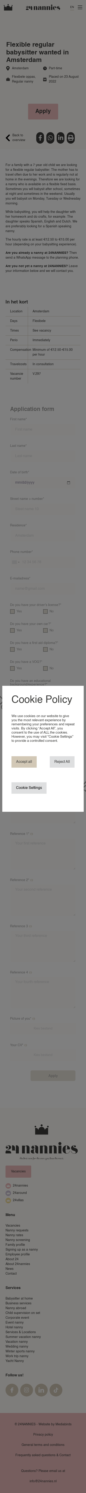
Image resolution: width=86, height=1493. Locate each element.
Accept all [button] (24, 762)
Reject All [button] (62, 762)
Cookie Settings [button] (29, 788)
